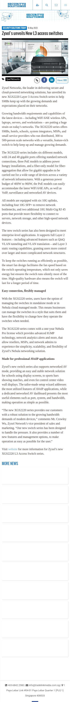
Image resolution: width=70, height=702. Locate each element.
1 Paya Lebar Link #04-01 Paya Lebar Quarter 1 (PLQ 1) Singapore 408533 (35, 690)
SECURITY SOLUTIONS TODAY (14, 28)
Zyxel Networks (13, 79)
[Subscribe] (37, 5)
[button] (46, 5)
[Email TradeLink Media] (56, 5)
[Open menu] (65, 5)
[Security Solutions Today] (22, 5)
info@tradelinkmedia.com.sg (44, 685)
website (12, 449)
